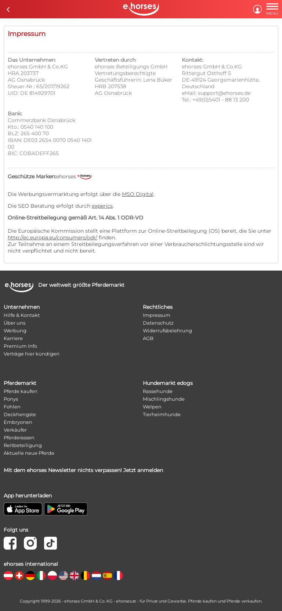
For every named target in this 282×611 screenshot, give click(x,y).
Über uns (14, 323)
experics (102, 206)
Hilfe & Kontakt (22, 315)
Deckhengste (20, 414)
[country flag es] (107, 575)
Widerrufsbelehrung (167, 330)
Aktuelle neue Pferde (29, 453)
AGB (148, 338)
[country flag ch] (19, 575)
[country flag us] (63, 575)
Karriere (13, 338)
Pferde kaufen (20, 391)
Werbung (15, 330)
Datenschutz (158, 323)
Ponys (11, 399)
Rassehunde (158, 391)
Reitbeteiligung (23, 445)
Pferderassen (19, 437)
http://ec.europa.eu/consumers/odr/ (52, 237)
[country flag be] (85, 575)
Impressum (156, 315)
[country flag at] (8, 575)
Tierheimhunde (162, 414)
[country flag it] (41, 575)
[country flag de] (30, 575)
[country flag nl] (96, 575)
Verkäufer (15, 430)
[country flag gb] (74, 575)
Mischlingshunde (164, 399)
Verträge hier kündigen (31, 354)
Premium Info (20, 346)
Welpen (152, 407)
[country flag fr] (118, 575)
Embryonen (18, 422)
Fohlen (12, 407)
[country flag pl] (52, 575)
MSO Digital (137, 194)
